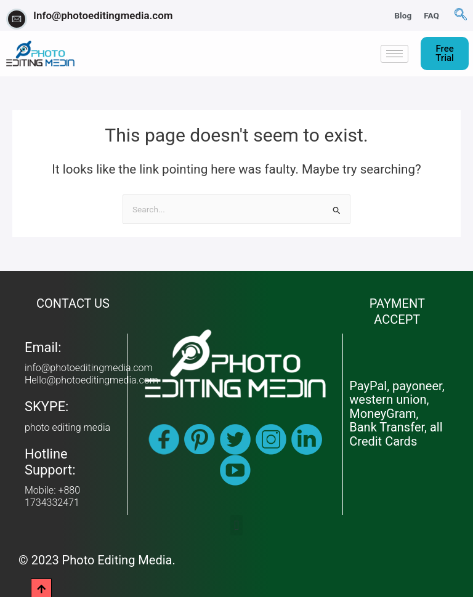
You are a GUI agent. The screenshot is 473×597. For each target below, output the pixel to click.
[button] (236, 525)
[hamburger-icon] (394, 54)
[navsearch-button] (460, 15)
